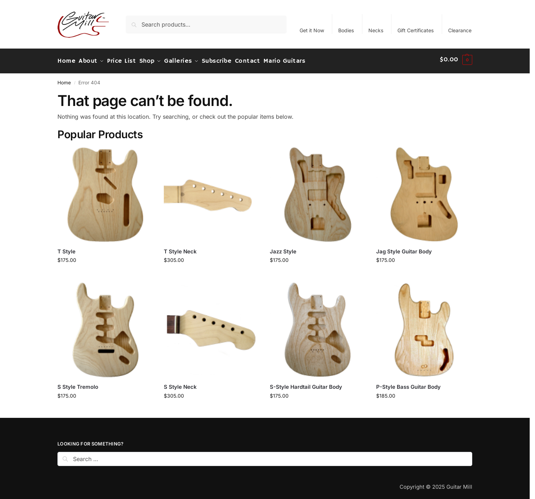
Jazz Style (283, 248)
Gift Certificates (415, 30)
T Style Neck (180, 248)
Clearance (460, 30)
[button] (456, 59)
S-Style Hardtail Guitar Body (306, 383)
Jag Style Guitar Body (404, 248)
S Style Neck (180, 383)
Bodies (346, 30)
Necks (375, 30)
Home (64, 79)
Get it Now (312, 30)
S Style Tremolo (77, 383)
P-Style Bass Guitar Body (408, 383)
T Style (66, 248)
